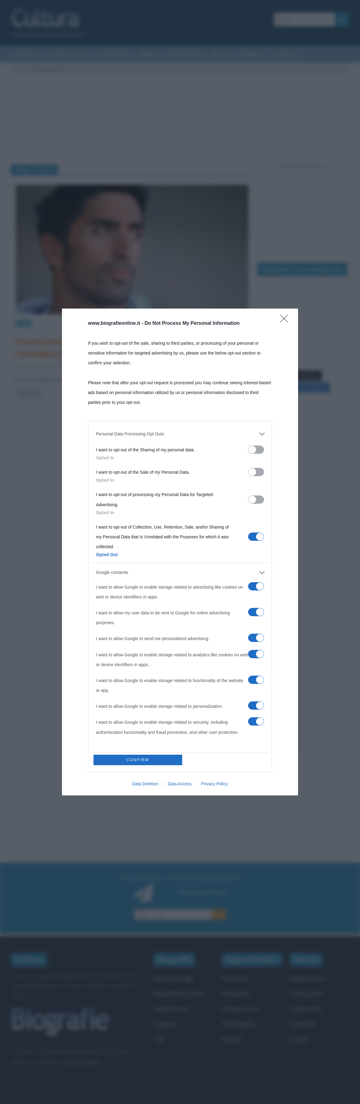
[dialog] (180, 552)
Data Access (180, 783)
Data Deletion (145, 783)
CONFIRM (137, 759)
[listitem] (180, 434)
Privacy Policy (214, 783)
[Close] (286, 320)
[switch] (256, 450)
